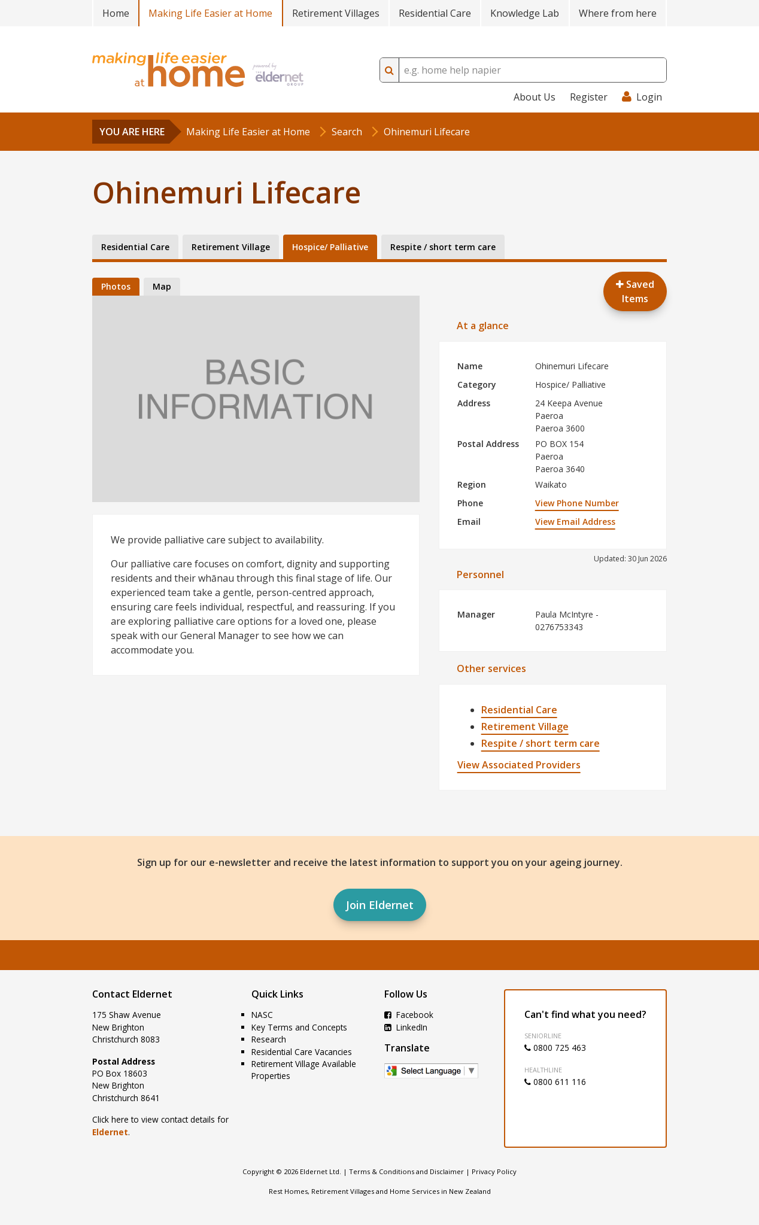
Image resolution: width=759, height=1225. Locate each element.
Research (268, 1039)
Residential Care (435, 13)
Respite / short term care (540, 743)
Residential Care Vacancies (301, 1051)
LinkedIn (405, 1027)
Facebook (408, 1014)
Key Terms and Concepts (299, 1027)
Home (115, 13)
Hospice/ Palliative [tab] (330, 247)
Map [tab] (162, 286)
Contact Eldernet (132, 994)
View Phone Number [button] (577, 503)
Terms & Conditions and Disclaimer (406, 1171)
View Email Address (575, 521)
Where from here (618, 13)
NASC (262, 1014)
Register (589, 97)
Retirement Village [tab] (231, 247)
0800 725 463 (555, 1047)
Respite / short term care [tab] (443, 247)
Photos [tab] (115, 286)
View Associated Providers (519, 764)
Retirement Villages (336, 13)
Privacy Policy (494, 1171)
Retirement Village (525, 726)
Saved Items (635, 291)
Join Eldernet (380, 905)
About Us (534, 97)
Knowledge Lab (524, 13)
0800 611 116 (555, 1081)
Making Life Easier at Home (210, 13)
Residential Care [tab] (135, 247)
